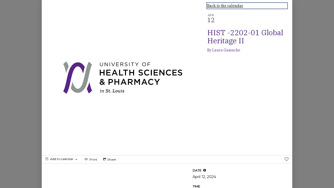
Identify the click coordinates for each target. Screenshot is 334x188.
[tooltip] (204, 170)
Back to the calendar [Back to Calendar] (225, 5)
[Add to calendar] (61, 158)
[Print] (90, 159)
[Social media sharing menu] (109, 159)
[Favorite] (286, 159)
